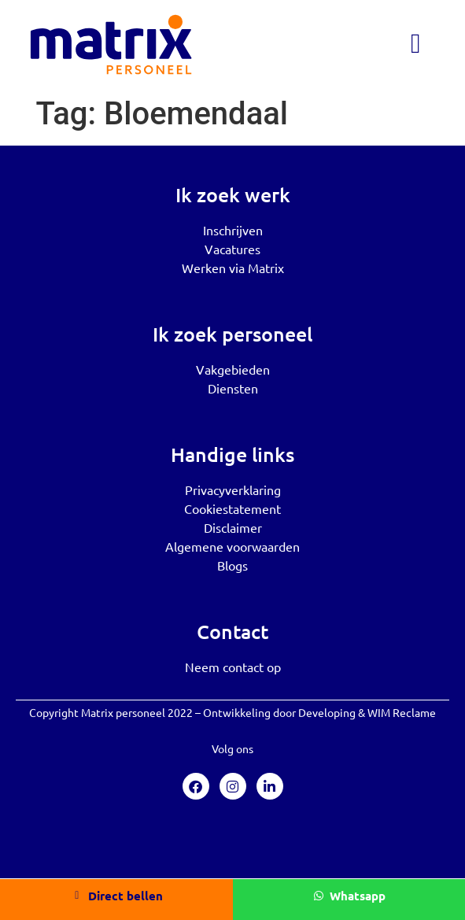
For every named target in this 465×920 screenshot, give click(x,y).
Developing (327, 712)
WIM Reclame (401, 712)
